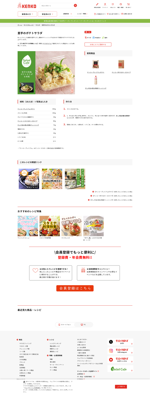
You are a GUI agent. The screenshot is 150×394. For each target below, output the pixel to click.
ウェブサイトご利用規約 (85, 358)
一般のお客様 (81, 353)
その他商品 (23, 359)
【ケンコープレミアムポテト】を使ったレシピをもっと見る (113, 192)
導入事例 (52, 362)
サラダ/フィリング (25, 343)
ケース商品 (53, 370)
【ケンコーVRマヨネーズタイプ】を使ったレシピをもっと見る (112, 196)
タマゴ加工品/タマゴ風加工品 (29, 354)
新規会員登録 (97, 5)
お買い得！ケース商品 (27, 370)
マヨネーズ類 (24, 346)
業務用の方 (26, 14)
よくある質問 (81, 347)
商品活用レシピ (55, 346)
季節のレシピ (54, 349)
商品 (20, 339)
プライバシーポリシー (84, 361)
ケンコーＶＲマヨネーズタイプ (27, 121)
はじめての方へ (82, 339)
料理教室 (22, 376)
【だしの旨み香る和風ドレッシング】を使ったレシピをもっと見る (111, 200)
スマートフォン (66, 325)
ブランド (22, 362)
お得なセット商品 (25, 373)
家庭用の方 (46, 14)
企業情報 (80, 374)
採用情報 (80, 379)
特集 (51, 359)
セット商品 (53, 367)
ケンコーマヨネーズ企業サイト (87, 371)
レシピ (51, 339)
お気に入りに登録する (98, 44)
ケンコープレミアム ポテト (26, 109)
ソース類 (22, 351)
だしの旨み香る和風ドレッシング (28, 125)
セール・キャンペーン (57, 365)
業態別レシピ (54, 351)
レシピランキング (55, 343)
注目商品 (22, 368)
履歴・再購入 (121, 5)
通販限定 (66, 14)
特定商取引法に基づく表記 (85, 355)
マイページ (105, 5)
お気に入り (113, 5)
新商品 (22, 365)
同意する (121, 386)
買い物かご (128, 5)
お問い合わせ (81, 345)
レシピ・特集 (81, 14)
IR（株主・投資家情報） (85, 377)
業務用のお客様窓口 (83, 350)
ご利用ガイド (81, 342)
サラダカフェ (47, 43)
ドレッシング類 (24, 349)
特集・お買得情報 (55, 355)
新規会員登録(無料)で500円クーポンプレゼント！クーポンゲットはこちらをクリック (75, 21)
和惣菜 (22, 357)
